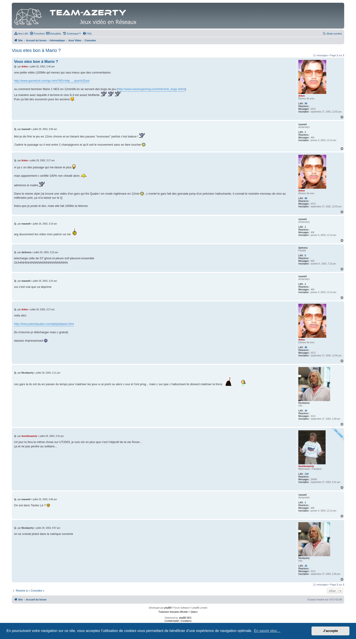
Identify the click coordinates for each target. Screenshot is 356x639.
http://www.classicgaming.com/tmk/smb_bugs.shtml (151, 89)
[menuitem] (21, 33)
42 (306, 410)
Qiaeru (194, 612)
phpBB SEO (185, 618)
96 (306, 103)
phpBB (167, 608)
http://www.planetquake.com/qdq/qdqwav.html (44, 324)
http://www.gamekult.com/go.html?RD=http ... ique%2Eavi (52, 80)
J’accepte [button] (330, 631)
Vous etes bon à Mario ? (36, 50)
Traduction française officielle (173, 612)
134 (307, 474)
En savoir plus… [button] (267, 631)
